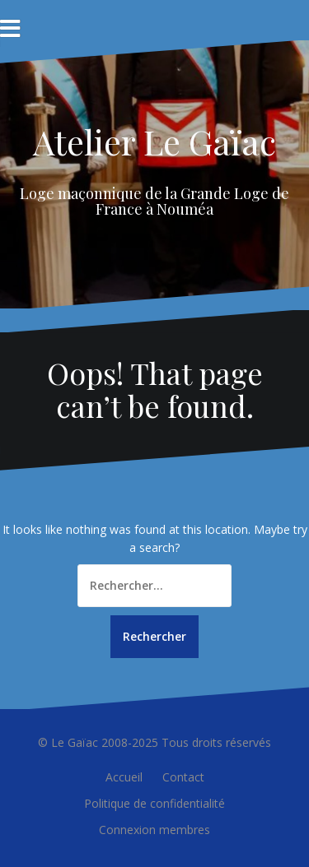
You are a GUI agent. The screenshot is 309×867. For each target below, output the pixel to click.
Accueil (124, 777)
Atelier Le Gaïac (154, 141)
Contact (183, 777)
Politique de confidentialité (154, 803)
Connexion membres (154, 829)
